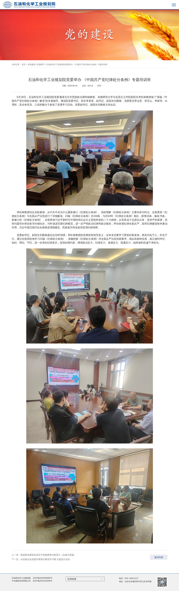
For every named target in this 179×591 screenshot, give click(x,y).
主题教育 (40, 64)
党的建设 (31, 64)
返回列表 (158, 557)
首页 (23, 64)
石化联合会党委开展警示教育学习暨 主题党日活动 (45, 559)
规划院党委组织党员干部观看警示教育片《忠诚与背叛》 (48, 555)
